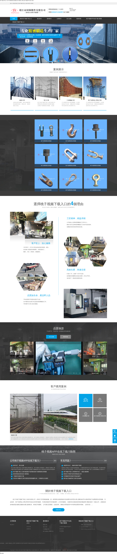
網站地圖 (2, 553)
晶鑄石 (7, 543)
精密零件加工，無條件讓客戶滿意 (73, 465)
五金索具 (14, 148)
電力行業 (45, 526)
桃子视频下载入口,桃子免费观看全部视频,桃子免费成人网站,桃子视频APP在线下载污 (17, 0)
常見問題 (61, 531)
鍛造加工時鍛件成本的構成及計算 (73, 474)
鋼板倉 (10, 543)
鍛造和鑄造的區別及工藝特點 (21, 474)
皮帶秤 (14, 543)
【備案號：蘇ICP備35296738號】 (70, 550)
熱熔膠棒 (18, 543)
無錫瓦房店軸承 (31, 543)
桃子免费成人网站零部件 (18, 137)
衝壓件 (13, 141)
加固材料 (26, 543)
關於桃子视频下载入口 (26, 18)
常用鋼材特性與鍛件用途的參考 (72, 476)
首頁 (14, 18)
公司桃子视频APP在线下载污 (65, 526)
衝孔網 (21, 543)
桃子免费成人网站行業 (48, 531)
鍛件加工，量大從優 (18, 465)
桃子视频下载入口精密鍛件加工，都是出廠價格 (76, 471)
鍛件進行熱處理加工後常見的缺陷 (73, 478)
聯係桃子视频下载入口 (18, 22)
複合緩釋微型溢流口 (40, 543)
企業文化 (28, 528)
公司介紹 (28, 526)
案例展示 (49, 18)
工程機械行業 (46, 529)
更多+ (55, 460)
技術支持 (61, 528)
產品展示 (39, 18)
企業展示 (59, 18)
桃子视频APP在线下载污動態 (94, 18)
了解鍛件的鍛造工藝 (18, 476)
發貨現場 (78, 18)
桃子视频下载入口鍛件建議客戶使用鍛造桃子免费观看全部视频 (30, 471)
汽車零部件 (14, 144)
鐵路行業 (45, 524)
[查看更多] (71, 439)
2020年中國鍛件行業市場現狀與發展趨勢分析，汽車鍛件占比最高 (30, 478)
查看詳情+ (58, 509)
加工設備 (69, 18)
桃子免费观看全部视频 (17, 133)
